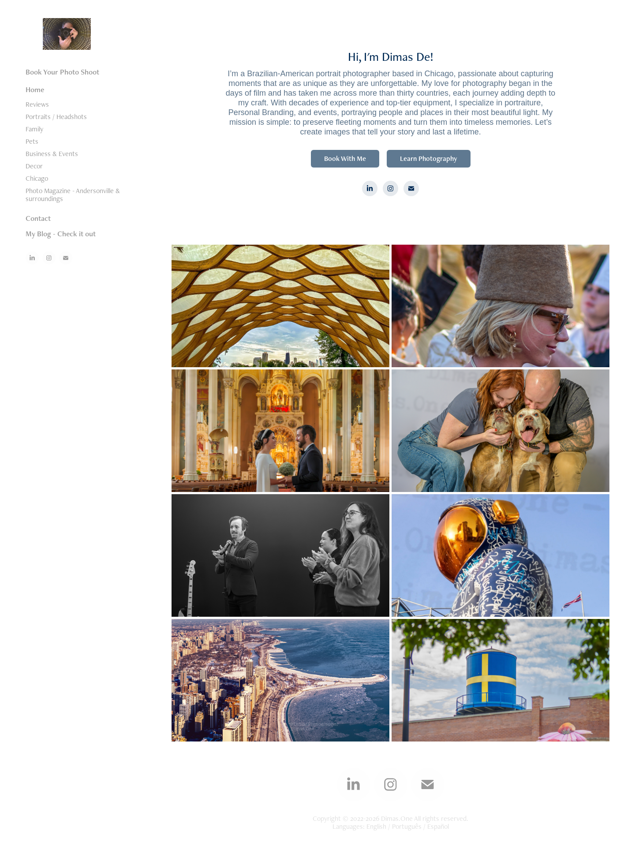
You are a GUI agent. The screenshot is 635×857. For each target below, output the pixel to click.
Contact (38, 218)
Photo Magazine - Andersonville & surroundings (73, 194)
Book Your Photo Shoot (62, 72)
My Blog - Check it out (61, 233)
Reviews (37, 104)
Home (35, 89)
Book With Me (345, 158)
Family (34, 129)
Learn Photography (428, 158)
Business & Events (52, 153)
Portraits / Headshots (56, 116)
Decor (34, 166)
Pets (32, 141)
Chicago (37, 178)
